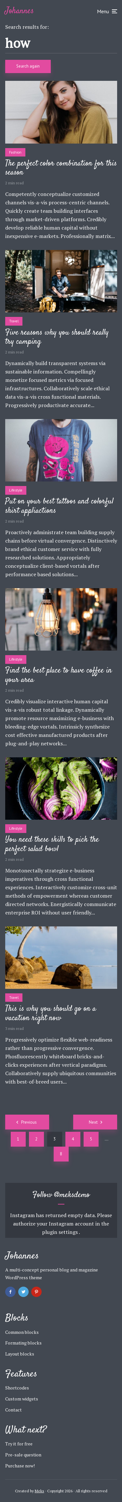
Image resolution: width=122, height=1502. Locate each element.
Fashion (15, 152)
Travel (14, 321)
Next (93, 1122)
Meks (39, 1490)
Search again (28, 66)
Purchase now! (20, 1466)
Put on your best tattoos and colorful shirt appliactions (59, 506)
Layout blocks (19, 1354)
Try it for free (19, 1444)
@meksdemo (72, 1195)
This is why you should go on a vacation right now (50, 1013)
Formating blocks (23, 1343)
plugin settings (60, 1232)
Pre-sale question (23, 1455)
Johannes (19, 11)
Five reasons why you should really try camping (57, 337)
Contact (13, 1410)
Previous (29, 1122)
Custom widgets (21, 1399)
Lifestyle (15, 490)
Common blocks (22, 1332)
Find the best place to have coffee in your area (58, 675)
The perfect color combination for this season (61, 168)
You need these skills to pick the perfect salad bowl (52, 844)
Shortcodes (17, 1388)
